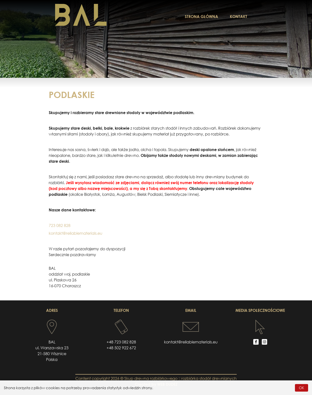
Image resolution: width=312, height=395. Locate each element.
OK (301, 388)
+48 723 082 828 (121, 342)
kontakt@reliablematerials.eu (75, 233)
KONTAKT (238, 16)
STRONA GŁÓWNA (201, 16)
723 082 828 (59, 225)
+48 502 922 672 (121, 347)
